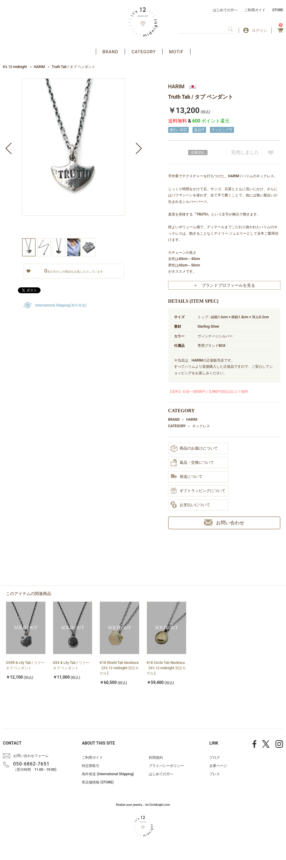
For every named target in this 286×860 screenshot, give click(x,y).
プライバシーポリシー (166, 766)
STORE (277, 10)
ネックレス (201, 426)
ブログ (214, 757)
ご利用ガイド (254, 10)
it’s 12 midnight (15, 67)
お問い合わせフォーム (30, 756)
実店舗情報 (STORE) (97, 782)
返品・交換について (192, 462)
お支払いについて (190, 505)
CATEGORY (143, 51)
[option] (74, 158)
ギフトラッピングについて (197, 491)
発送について (186, 477)
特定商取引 (90, 766)
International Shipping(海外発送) (60, 305)
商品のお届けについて (194, 448)
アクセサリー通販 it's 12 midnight (143, 22)
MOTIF (176, 51)
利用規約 (156, 757)
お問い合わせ (224, 522)
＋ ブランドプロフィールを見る (224, 285)
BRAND (110, 51)
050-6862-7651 (31, 764)
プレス (214, 774)
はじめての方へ (225, 10)
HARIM (39, 67)
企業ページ (218, 766)
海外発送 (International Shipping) (108, 774)
